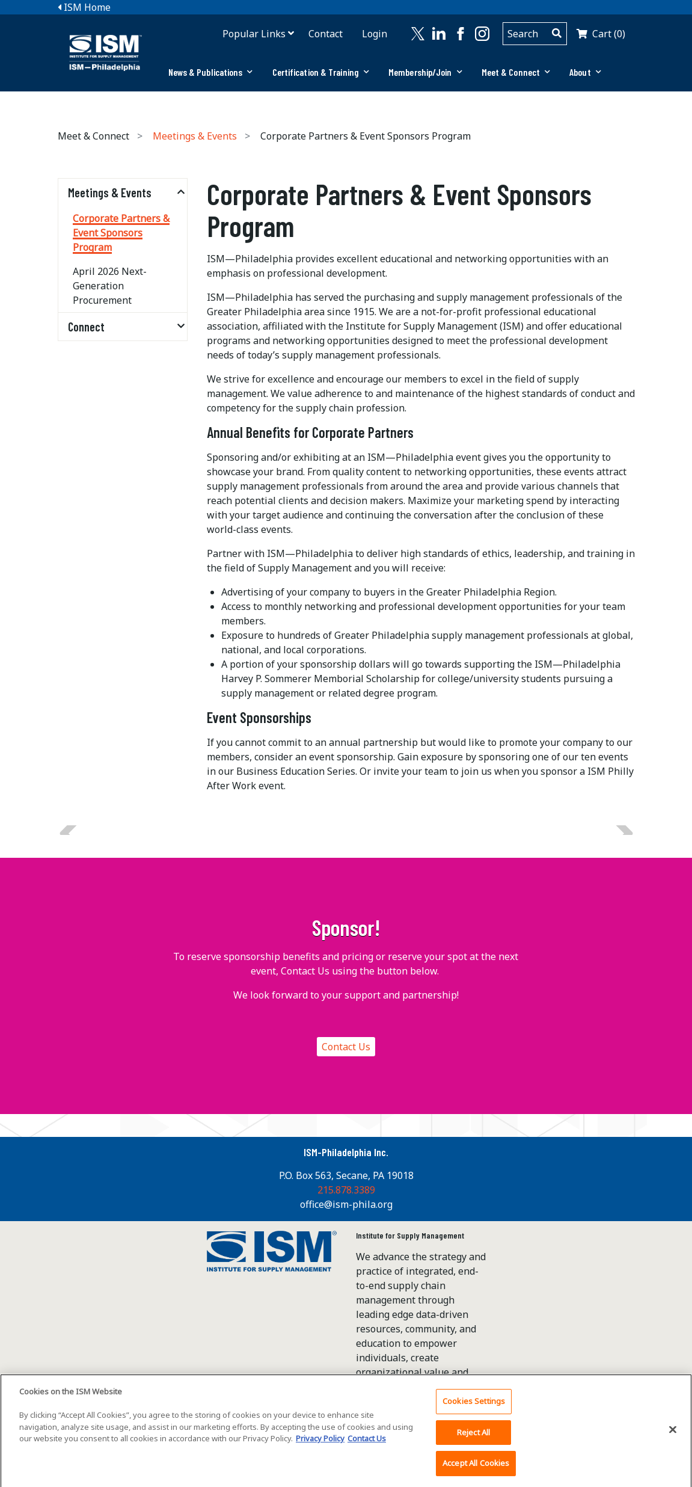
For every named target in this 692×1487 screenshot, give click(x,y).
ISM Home (84, 7)
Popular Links (254, 33)
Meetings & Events (195, 136)
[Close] (673, 1435)
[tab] (211, 72)
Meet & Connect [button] (516, 72)
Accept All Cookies (475, 1469)
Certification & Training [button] (321, 72)
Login (374, 33)
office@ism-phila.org (346, 1204)
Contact (325, 33)
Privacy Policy (320, 1444)
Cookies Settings (473, 1407)
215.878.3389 (346, 1189)
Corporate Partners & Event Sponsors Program (121, 233)
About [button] (585, 72)
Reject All (473, 1437)
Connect (86, 326)
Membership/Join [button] (425, 72)
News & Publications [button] (210, 72)
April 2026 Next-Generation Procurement (110, 286)
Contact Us (346, 1046)
